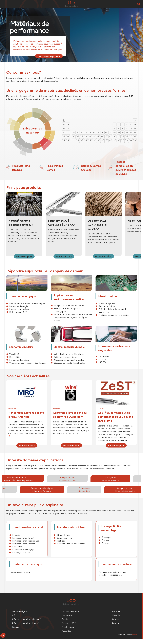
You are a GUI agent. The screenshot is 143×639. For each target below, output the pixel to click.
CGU (14, 615)
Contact (115, 619)
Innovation (67, 615)
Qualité (65, 619)
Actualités (66, 630)
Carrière (115, 623)
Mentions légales (20, 611)
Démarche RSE (69, 623)
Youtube (116, 611)
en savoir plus (24, 256)
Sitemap (15, 626)
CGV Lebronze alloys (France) (25, 623)
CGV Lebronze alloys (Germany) (26, 619)
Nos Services (68, 626)
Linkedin (116, 615)
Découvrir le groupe (49, 56)
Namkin (134, 634)
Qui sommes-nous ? (71, 611)
